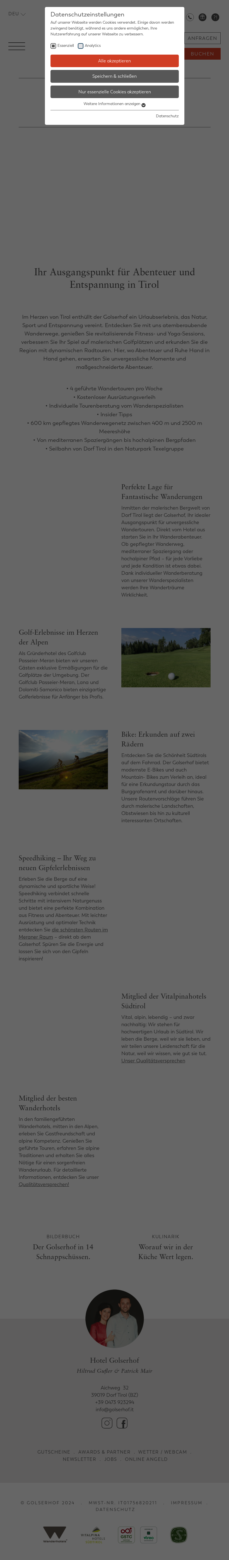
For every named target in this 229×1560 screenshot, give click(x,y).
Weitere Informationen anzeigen (115, 103)
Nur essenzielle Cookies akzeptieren (114, 91)
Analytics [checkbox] (93, 45)
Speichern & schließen (114, 76)
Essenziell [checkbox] (65, 45)
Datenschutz (167, 116)
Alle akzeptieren (114, 61)
